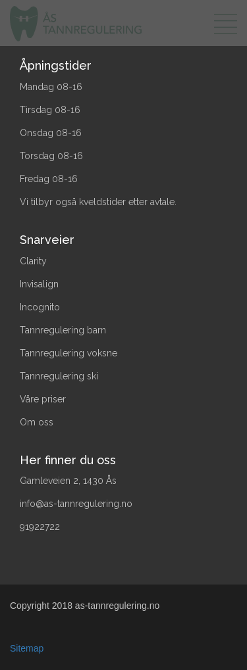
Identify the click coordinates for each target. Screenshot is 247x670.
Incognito (40, 307)
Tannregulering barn (63, 330)
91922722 (40, 526)
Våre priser (43, 399)
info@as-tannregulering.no (76, 503)
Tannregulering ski (59, 376)
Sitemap (26, 648)
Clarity (33, 261)
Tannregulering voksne (68, 353)
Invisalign (39, 284)
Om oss (36, 422)
